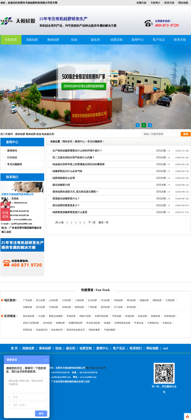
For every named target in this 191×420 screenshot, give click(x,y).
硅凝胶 (107, 323)
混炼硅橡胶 (94, 329)
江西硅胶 (170, 300)
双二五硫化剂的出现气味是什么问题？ (74, 157)
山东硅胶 (53, 300)
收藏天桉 (141, 2)
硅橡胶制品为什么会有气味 (67, 171)
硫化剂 (95, 39)
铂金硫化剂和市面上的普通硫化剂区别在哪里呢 (79, 164)
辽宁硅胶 (118, 307)
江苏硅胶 (66, 300)
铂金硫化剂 (48, 134)
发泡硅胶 (129, 316)
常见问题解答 (14, 164)
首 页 (14, 348)
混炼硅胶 (32, 39)
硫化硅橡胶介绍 (61, 184)
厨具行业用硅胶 (31, 323)
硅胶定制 (116, 39)
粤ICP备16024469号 (96, 368)
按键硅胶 (60, 323)
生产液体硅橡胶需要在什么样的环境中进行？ (77, 150)
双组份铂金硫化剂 (75, 329)
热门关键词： (7, 134)
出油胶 (41, 316)
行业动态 (12, 157)
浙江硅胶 (40, 300)
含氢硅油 (167, 323)
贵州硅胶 (105, 307)
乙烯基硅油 (153, 323)
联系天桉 (169, 2)
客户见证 (159, 39)
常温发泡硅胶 (93, 323)
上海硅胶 (79, 300)
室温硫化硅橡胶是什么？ (66, 198)
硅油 (74, 39)
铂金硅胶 (142, 316)
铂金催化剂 (57, 329)
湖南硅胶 (157, 300)
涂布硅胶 (47, 323)
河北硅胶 (105, 300)
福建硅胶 (144, 300)
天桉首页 (11, 39)
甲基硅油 (138, 323)
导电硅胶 (71, 316)
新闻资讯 (12, 150)
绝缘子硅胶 (85, 316)
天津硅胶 (53, 307)
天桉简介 (155, 2)
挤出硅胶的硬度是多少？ (66, 205)
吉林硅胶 (66, 307)
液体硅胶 (53, 39)
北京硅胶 (92, 300)
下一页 (91, 222)
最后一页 (103, 222)
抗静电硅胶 (169, 316)
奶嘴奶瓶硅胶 (75, 323)
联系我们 (136, 348)
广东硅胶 (27, 300)
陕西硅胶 (79, 307)
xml (165, 348)
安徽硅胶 (27, 307)
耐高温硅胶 (28, 316)
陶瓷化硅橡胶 (56, 316)
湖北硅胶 (131, 300)
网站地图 (183, 2)
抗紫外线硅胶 (101, 316)
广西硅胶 (92, 307)
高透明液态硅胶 (122, 323)
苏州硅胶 (131, 307)
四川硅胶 (40, 307)
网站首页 (67, 141)
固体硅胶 (20, 134)
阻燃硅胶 (155, 316)
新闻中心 (138, 39)
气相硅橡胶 (109, 329)
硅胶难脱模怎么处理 (64, 178)
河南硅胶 (118, 300)
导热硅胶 (116, 316)
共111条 (59, 222)
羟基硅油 (27, 329)
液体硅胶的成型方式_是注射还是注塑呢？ (75, 191)
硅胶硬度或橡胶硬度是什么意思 (70, 212)
